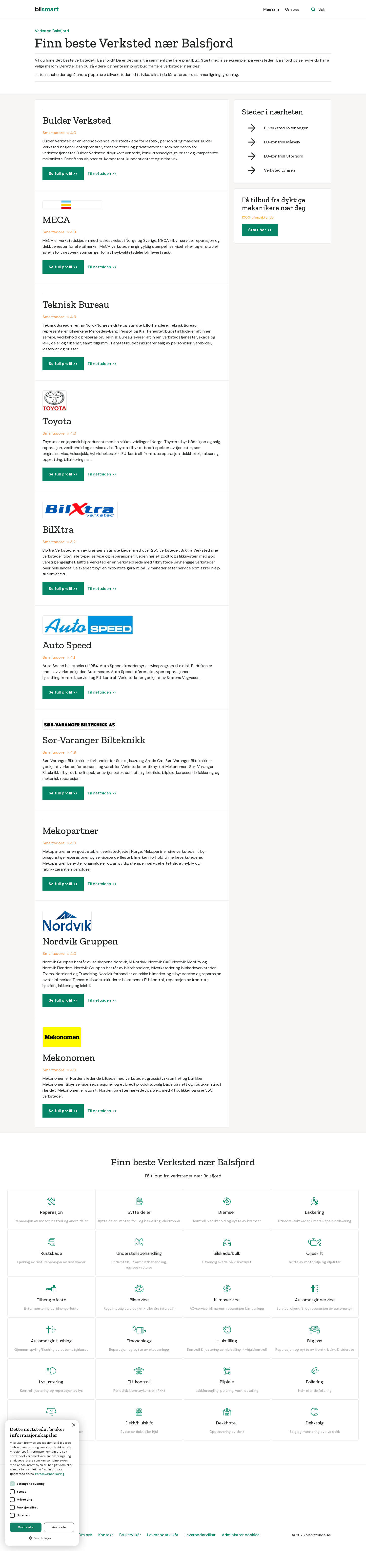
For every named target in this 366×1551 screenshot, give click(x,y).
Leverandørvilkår (162, 1534)
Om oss (292, 9)
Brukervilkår (130, 1534)
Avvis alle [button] (59, 1527)
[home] (47, 9)
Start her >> (260, 229)
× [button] (73, 1425)
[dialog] (42, 1483)
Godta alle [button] (25, 1527)
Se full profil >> (63, 173)
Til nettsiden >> (102, 173)
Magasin (271, 9)
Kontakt (105, 1534)
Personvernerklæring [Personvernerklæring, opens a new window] (49, 1474)
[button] (42, 1538)
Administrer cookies (240, 1534)
